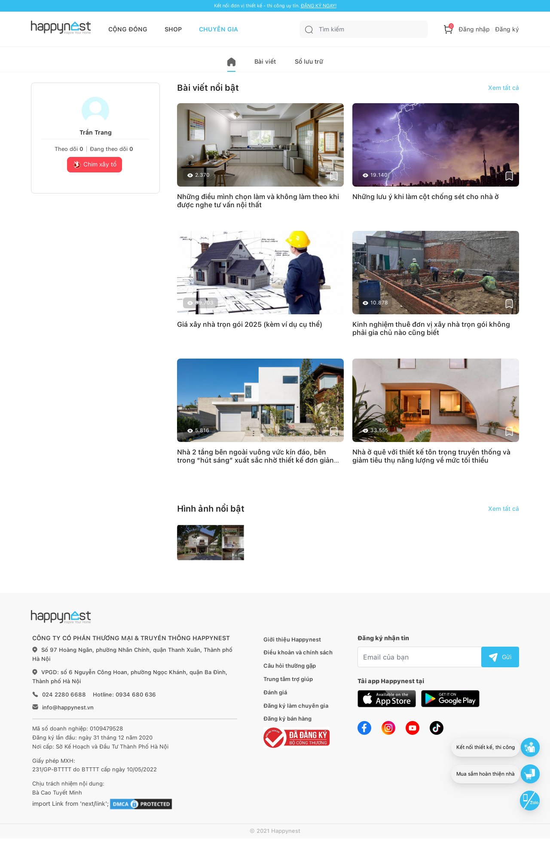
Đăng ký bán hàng (287, 718)
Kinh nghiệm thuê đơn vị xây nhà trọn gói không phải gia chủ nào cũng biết (431, 328)
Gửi (500, 657)
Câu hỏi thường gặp (289, 666)
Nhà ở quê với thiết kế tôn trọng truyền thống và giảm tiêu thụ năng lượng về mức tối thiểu (431, 456)
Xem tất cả (503, 87)
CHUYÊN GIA (218, 29)
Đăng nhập (474, 29)
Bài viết (265, 61)
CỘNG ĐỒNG (127, 29)
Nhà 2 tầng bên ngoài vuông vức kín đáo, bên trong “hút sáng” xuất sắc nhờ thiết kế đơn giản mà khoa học (255, 460)
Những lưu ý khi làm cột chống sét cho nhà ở (425, 197)
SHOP (173, 29)
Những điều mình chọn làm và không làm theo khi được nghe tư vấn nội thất (258, 201)
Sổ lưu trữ (309, 61)
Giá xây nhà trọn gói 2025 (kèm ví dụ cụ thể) (249, 324)
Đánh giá (275, 692)
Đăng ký (507, 29)
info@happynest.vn (68, 707)
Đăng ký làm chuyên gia (295, 706)
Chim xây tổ (94, 165)
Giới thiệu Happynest (292, 639)
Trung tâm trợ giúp (288, 679)
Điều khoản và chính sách (298, 652)
